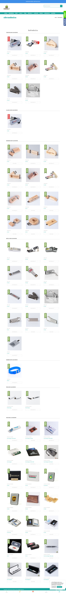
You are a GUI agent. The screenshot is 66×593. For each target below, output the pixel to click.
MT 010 (26, 99)
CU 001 (26, 52)
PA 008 (26, 531)
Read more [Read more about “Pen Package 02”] (33, 580)
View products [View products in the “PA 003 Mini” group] (51, 486)
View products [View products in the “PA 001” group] (14, 486)
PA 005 (26, 508)
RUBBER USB (8, 378)
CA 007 (8, 352)
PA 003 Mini (46, 484)
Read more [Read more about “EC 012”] (51, 209)
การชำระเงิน (36, 12)
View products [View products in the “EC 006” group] (51, 78)
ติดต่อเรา (41, 12)
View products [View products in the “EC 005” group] (32, 78)
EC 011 (26, 207)
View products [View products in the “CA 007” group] (14, 354)
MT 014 (45, 329)
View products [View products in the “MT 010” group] (32, 101)
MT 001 (8, 258)
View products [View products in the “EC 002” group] (32, 162)
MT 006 (45, 282)
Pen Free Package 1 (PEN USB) (48, 555)
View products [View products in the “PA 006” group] (51, 510)
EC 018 (45, 231)
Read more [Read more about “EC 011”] (33, 209)
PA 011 (8, 555)
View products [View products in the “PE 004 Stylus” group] (32, 409)
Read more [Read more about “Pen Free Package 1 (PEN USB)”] (51, 557)
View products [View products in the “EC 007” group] (14, 209)
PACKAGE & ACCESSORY (10, 459)
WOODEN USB (9, 74)
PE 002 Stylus (9, 407)
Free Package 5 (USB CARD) (29, 461)
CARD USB (8, 351)
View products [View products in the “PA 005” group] (32, 510)
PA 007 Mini (9, 531)
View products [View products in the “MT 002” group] (32, 260)
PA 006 (45, 508)
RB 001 (8, 379)
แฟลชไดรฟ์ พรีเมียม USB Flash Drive (33, 1)
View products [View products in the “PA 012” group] (32, 557)
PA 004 (8, 508)
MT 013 (26, 329)
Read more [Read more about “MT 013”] (33, 331)
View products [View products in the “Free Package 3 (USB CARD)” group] (51, 439)
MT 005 (26, 282)
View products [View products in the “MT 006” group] (51, 284)
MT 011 (8, 329)
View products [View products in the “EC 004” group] (14, 78)
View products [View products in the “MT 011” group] (14, 331)
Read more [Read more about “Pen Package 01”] (14, 580)
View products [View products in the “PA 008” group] (32, 533)
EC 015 (26, 231)
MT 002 (26, 258)
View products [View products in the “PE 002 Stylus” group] (14, 409)
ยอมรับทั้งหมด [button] (59, 586)
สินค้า (16, 12)
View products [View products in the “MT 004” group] (14, 284)
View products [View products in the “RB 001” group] (14, 381)
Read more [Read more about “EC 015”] (33, 233)
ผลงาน (21, 12)
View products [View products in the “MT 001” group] (14, 260)
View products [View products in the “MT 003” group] (51, 260)
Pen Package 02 (27, 578)
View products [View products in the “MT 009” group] (14, 101)
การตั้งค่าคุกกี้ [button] (54, 586)
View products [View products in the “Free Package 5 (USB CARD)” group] (32, 463)
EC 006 (45, 76)
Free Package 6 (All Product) (48, 461)
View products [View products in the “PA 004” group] (14, 510)
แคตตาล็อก (53, 12)
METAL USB (8, 280)
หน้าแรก (5, 12)
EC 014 (8, 231)
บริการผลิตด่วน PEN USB (10, 405)
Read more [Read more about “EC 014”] (14, 233)
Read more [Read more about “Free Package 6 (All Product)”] (51, 463)
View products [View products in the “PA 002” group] (32, 486)
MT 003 (45, 258)
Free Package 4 (9, 461)
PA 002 (26, 484)
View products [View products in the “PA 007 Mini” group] (14, 533)
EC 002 (26, 160)
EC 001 (8, 160)
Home (56, 16)
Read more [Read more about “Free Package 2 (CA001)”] (33, 439)
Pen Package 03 (46, 578)
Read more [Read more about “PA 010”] (51, 533)
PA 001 (8, 484)
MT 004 (8, 282)
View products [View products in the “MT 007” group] (14, 307)
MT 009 (8, 99)
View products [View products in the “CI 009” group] (14, 54)
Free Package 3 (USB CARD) (48, 437)
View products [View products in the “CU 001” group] (32, 54)
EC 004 (8, 76)
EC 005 (26, 76)
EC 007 (8, 207)
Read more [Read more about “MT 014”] (51, 331)
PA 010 (45, 531)
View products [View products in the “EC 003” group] (51, 54)
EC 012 (45, 207)
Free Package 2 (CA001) (29, 437)
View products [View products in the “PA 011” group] (14, 557)
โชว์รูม (25, 12)
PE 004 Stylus (27, 407)
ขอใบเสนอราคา (47, 12)
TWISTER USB (8, 128)
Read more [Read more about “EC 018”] (51, 233)
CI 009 (8, 52)
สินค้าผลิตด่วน (11, 12)
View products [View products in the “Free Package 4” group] (14, 463)
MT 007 (8, 305)
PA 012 (26, 555)
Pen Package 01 (9, 578)
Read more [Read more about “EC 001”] (14, 162)
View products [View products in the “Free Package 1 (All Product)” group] (14, 439)
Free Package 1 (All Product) (11, 437)
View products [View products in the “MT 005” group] (32, 284)
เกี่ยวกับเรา (30, 12)
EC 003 (45, 52)
